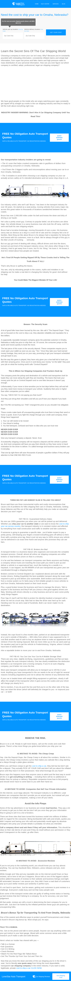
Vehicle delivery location (33, 30)
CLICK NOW (36, 968)
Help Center (45, 4)
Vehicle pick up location (13, 30)
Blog (64, 4)
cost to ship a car (39, 765)
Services (56, 4)
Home (37, 4)
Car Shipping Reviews (43, 976)
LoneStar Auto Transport (20, 4)
